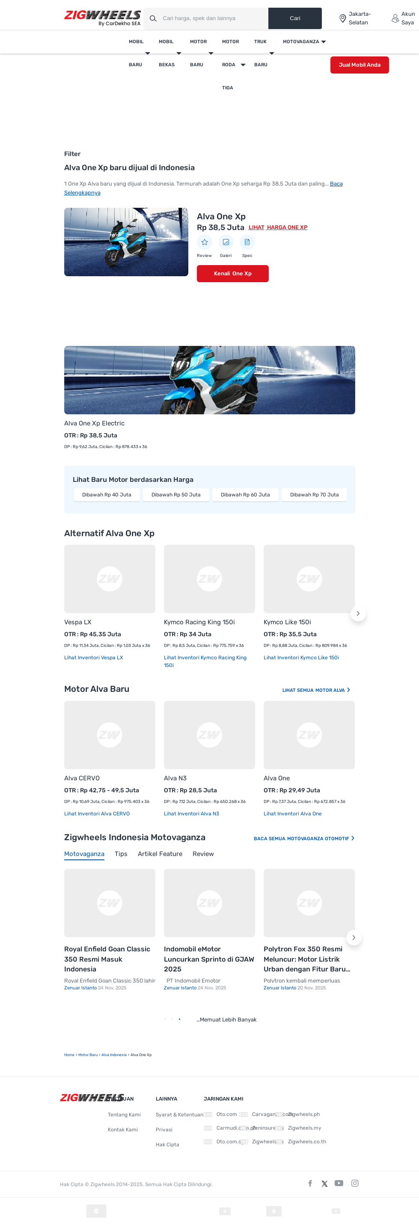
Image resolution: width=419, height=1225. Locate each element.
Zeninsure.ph (261, 1128)
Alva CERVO (82, 778)
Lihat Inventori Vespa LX (93, 658)
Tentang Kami (124, 1115)
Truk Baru (260, 53)
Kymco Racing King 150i (199, 622)
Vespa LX (78, 622)
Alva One (277, 778)
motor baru (88, 1055)
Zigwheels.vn (261, 1142)
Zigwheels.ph (297, 1114)
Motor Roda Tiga (230, 65)
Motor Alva (333, 690)
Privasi (164, 1130)
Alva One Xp (221, 216)
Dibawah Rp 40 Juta (106, 495)
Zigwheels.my (298, 1128)
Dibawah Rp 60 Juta (245, 495)
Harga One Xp (287, 227)
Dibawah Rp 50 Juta (176, 495)
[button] (358, 613)
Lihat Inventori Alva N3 (191, 814)
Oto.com (220, 1114)
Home (69, 1055)
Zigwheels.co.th (300, 1142)
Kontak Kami (123, 1130)
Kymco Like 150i (287, 622)
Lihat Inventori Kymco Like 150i (301, 658)
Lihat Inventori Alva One (293, 814)
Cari (295, 18)
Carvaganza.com (266, 1114)
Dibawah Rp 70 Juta (314, 495)
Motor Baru (198, 53)
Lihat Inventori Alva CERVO (97, 814)
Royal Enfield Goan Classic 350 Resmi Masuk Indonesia (107, 959)
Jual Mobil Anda (359, 65)
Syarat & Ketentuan (179, 1115)
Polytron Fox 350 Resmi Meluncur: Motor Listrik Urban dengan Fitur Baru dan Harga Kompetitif (305, 959)
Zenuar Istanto (81, 988)
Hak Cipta (167, 1145)
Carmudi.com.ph (230, 1128)
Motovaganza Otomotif (321, 838)
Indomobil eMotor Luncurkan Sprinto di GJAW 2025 (209, 959)
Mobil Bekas (167, 53)
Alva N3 (175, 778)
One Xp (242, 273)
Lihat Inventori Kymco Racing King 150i (205, 661)
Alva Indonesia (114, 1055)
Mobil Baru (136, 53)
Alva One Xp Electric (94, 423)
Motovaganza (301, 41)
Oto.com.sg (224, 1142)
